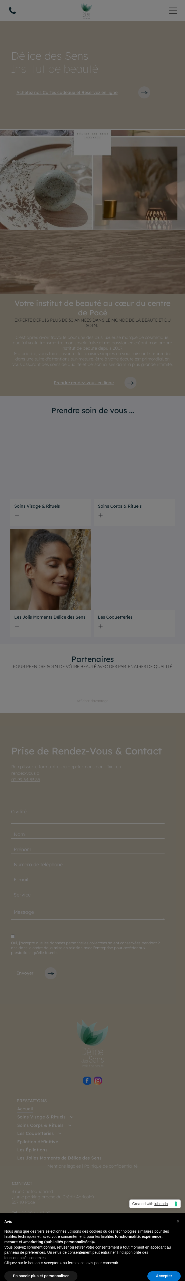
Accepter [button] (164, 1276)
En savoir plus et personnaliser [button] (41, 1276)
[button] (178, 1221)
